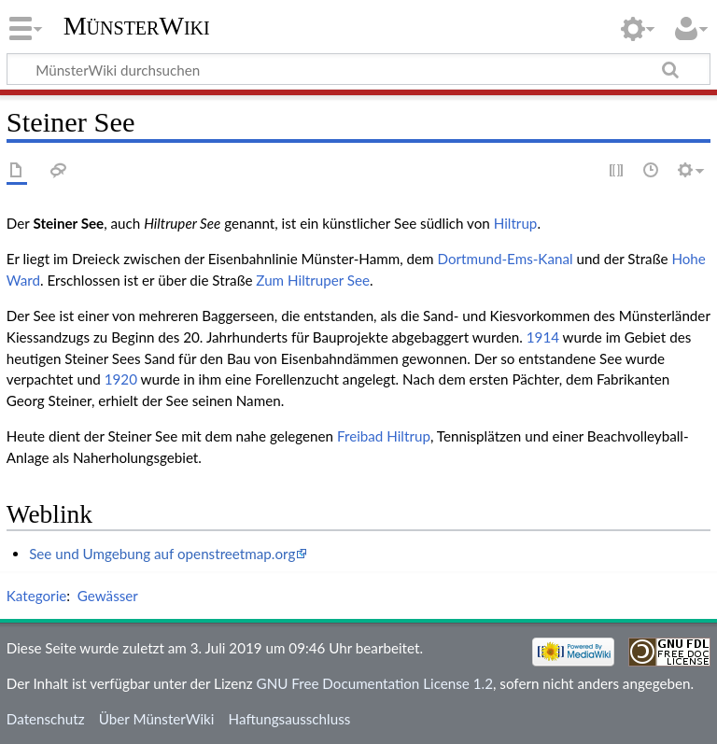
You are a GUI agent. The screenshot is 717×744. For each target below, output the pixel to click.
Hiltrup (516, 223)
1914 (543, 337)
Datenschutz (46, 718)
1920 (121, 379)
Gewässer (107, 595)
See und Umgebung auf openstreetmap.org (162, 553)
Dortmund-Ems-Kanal (504, 258)
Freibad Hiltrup (383, 436)
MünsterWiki (136, 25)
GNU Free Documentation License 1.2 (375, 683)
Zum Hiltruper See (313, 280)
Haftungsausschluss (290, 718)
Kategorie (36, 595)
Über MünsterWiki (157, 718)
